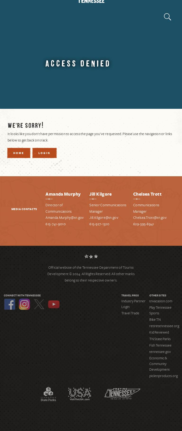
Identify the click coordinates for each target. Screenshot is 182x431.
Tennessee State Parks (48, 393)
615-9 (93, 224)
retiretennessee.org (164, 326)
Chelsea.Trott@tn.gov (150, 218)
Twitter (39, 304)
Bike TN (155, 319)
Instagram (24, 304)
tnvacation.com (160, 301)
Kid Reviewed (159, 332)
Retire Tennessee (122, 393)
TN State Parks (160, 339)
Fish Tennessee (160, 345)
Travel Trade (130, 313)
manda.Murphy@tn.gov (66, 218)
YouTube (54, 304)
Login (44, 153)
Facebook (10, 304)
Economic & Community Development (159, 364)
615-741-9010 (56, 224)
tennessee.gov (160, 352)
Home (18, 153)
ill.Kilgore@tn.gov (104, 218)
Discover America (79, 393)
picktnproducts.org (163, 376)
